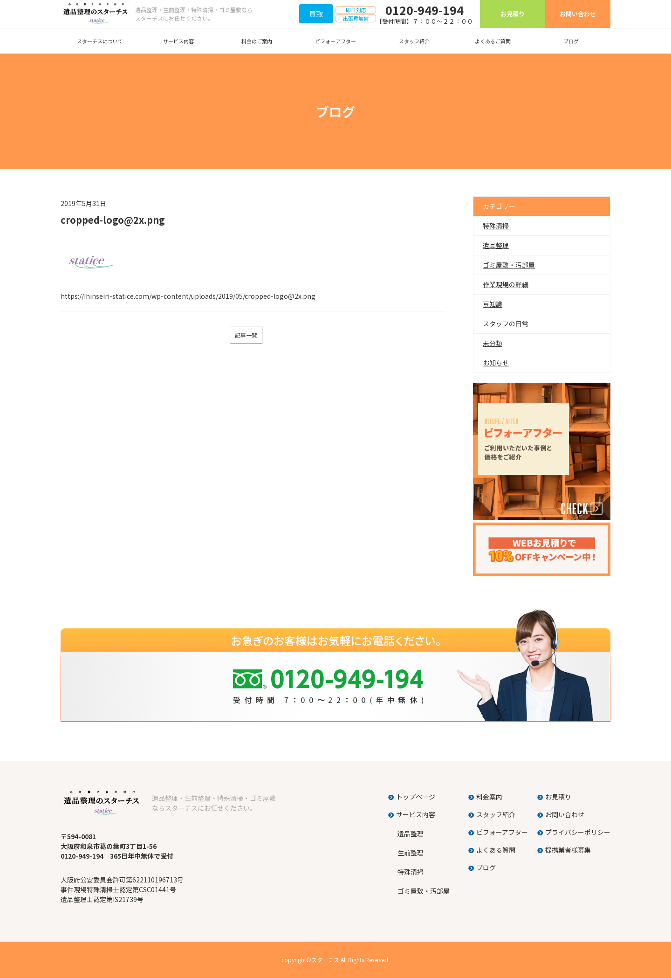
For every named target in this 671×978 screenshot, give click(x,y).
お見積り (512, 13)
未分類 (492, 343)
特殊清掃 (496, 225)
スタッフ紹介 (414, 41)
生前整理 (410, 852)
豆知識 (492, 304)
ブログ (571, 41)
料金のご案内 (256, 41)
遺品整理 (496, 245)
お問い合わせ (578, 13)
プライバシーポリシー (577, 832)
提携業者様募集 (568, 849)
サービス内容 (178, 41)
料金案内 (489, 796)
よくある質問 (495, 849)
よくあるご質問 (493, 41)
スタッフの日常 (505, 323)
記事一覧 (246, 335)
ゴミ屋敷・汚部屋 (509, 264)
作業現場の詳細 (505, 284)
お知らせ (496, 362)
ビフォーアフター (335, 41)
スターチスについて (100, 41)
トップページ (415, 796)
